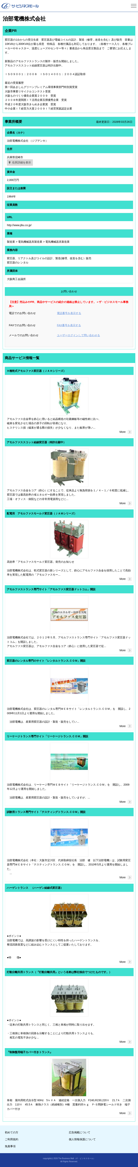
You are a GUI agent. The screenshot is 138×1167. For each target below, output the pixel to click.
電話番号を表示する (69, 313)
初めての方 (11, 1132)
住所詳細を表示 (21, 162)
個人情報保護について (82, 1139)
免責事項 (10, 1146)
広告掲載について (79, 1132)
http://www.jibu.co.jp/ (19, 225)
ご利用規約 (11, 1139)
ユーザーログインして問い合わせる (78, 335)
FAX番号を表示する (69, 325)
